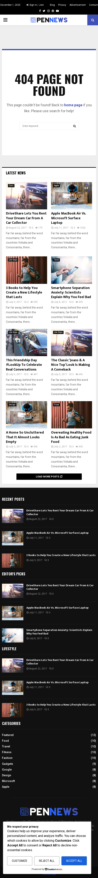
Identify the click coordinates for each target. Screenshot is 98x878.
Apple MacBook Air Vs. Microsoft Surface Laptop (68, 218)
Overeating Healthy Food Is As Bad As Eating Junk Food (71, 437)
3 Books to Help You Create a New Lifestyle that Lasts (24, 292)
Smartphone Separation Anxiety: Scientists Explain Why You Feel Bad (71, 292)
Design (12, 405)
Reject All (46, 860)
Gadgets (7, 763)
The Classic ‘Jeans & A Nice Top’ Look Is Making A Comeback (70, 365)
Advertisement (77, 5)
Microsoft (8, 781)
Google (7, 769)
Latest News (16, 172)
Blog (52, 5)
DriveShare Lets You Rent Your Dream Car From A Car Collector (26, 218)
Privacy (62, 5)
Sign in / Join (35, 5)
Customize (19, 860)
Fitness (6, 752)
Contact (93, 5)
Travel (6, 746)
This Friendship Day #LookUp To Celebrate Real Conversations (24, 365)
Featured (8, 735)
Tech (56, 260)
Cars (11, 185)
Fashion (7, 757)
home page (73, 105)
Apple (56, 185)
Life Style (13, 260)
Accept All (74, 860)
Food (56, 405)
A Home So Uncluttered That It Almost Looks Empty (25, 437)
